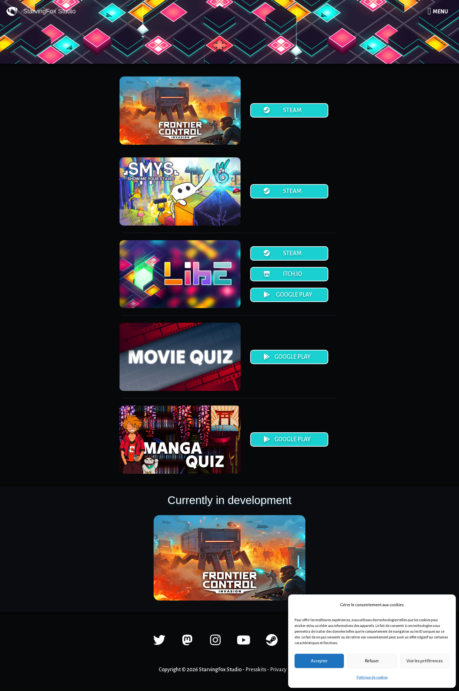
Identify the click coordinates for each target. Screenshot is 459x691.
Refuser (372, 661)
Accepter (319, 661)
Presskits (255, 670)
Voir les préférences (424, 661)
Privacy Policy (285, 670)
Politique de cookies (372, 677)
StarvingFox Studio (50, 11)
